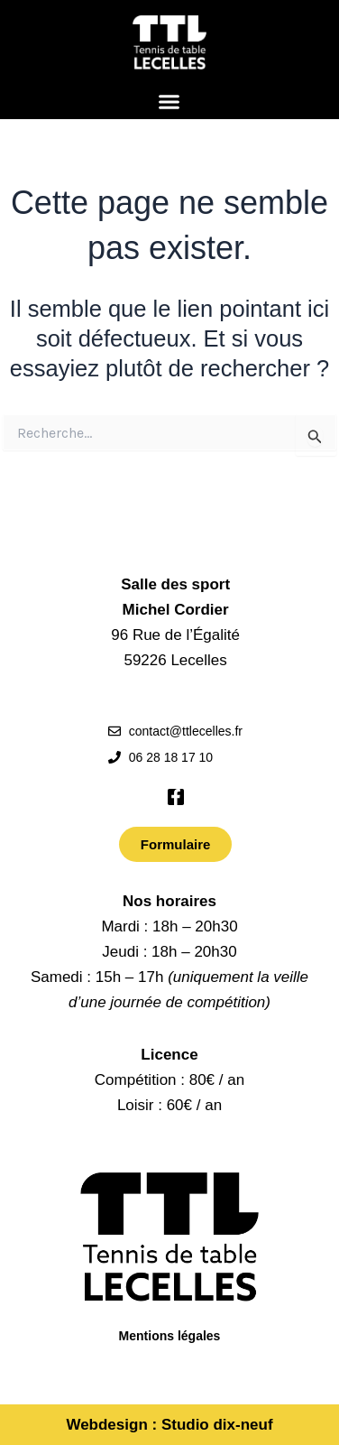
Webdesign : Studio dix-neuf (169, 1424)
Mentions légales (170, 1336)
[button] (169, 102)
